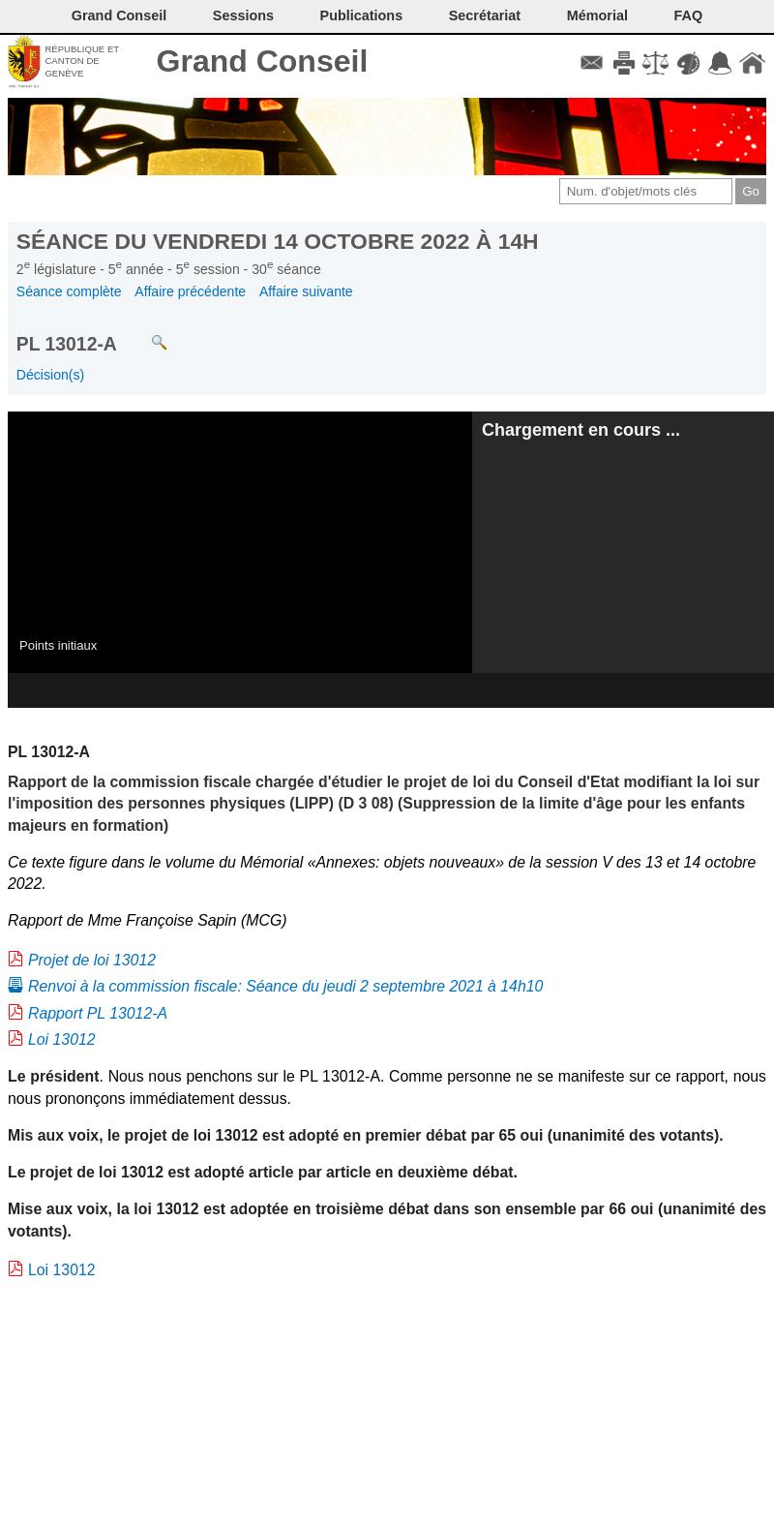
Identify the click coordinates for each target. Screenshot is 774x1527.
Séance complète (69, 291)
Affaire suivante (306, 291)
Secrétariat (485, 15)
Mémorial (597, 15)
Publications (361, 15)
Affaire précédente (190, 291)
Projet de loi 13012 (92, 960)
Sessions (243, 15)
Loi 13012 (62, 1039)
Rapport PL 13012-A (97, 1013)
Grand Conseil (263, 61)
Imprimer (624, 63)
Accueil (752, 63)
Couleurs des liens (688, 63)
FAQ (688, 15)
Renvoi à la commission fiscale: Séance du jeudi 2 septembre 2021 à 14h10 (285, 986)
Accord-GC (720, 63)
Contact (592, 63)
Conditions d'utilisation (655, 63)
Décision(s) (50, 374)
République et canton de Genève (82, 61)
